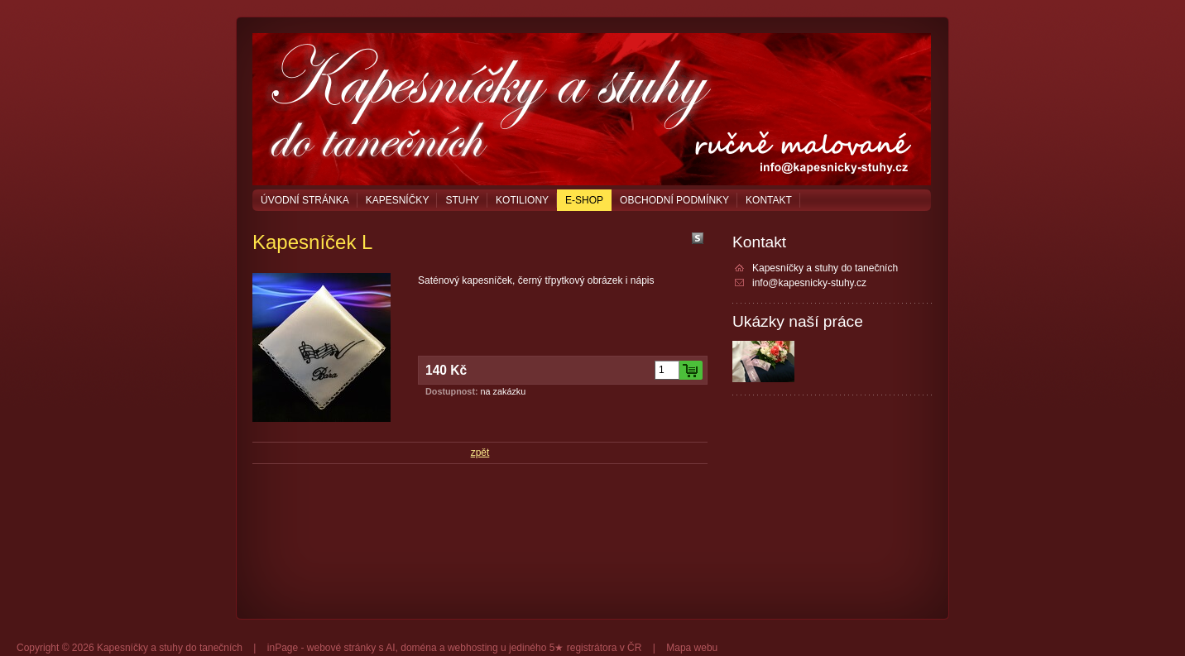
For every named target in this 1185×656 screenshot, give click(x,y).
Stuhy (462, 200)
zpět (480, 452)
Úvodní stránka (305, 200)
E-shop (584, 200)
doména (418, 648)
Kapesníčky (397, 200)
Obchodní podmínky (674, 200)
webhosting (473, 648)
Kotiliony (522, 200)
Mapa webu (691, 648)
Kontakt (769, 200)
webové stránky (341, 648)
